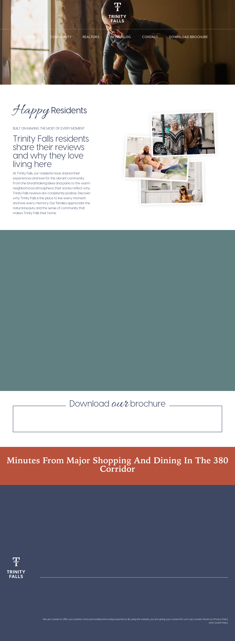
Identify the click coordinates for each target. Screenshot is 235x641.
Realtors (91, 36)
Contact (150, 36)
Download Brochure (188, 36)
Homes (33, 36)
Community (60, 36)
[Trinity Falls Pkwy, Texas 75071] (117, 516)
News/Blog (121, 36)
